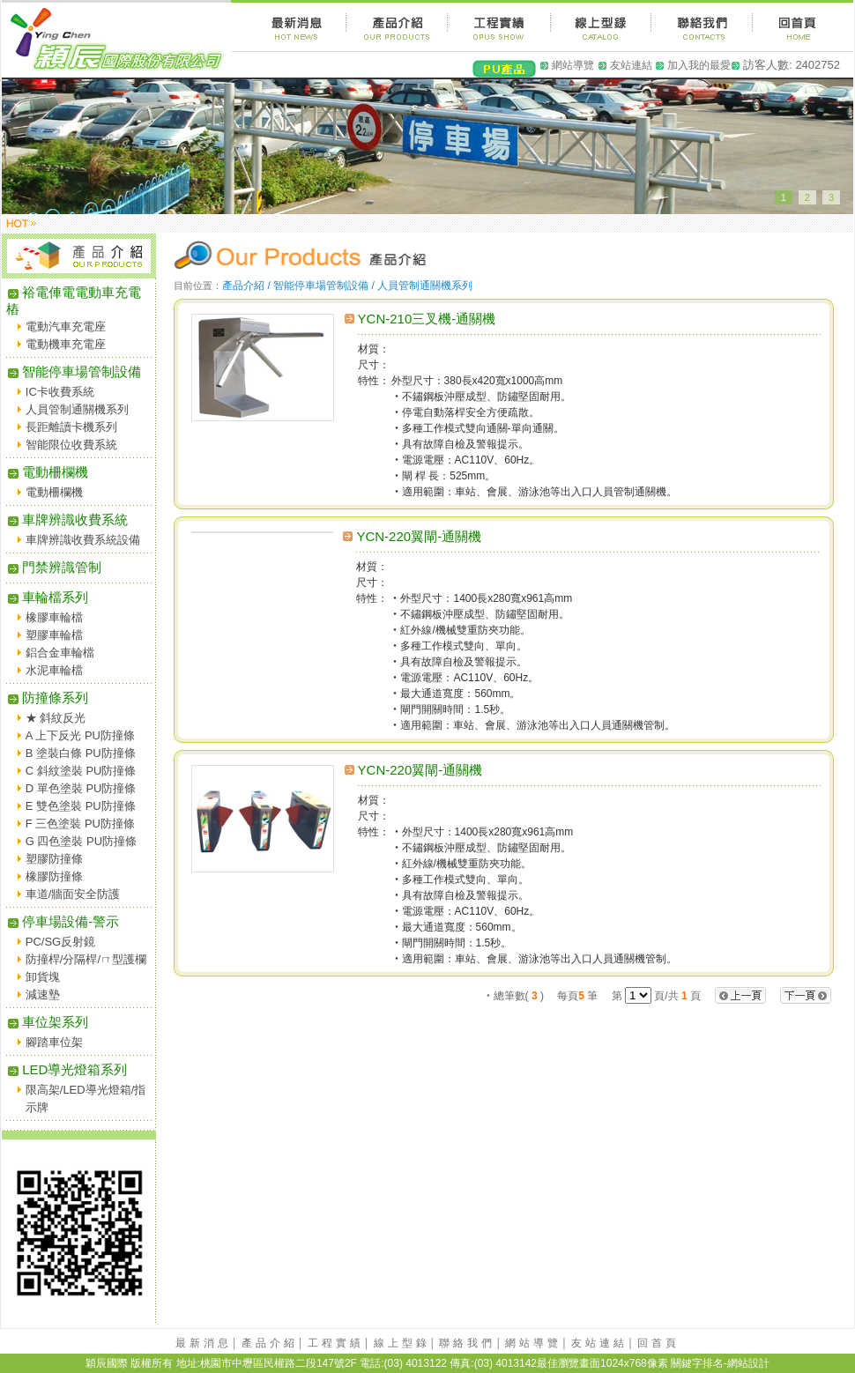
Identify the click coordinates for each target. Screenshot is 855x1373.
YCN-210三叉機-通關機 (427, 318)
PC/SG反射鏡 (60, 941)
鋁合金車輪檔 (60, 652)
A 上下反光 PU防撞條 (80, 735)
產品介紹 (270, 1343)
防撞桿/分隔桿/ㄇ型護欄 (86, 959)
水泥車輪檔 (54, 670)
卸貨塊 (43, 976)
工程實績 (336, 1343)
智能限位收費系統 (71, 444)
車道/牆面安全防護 (73, 894)
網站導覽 (573, 65)
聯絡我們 (467, 1343)
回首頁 (658, 1343)
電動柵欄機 (47, 471)
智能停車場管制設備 (73, 371)
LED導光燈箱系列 (66, 1069)
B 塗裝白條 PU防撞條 (81, 753)
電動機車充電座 (66, 344)
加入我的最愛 (699, 65)
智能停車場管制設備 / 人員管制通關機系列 (372, 285)
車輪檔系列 (47, 597)
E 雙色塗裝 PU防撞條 (81, 806)
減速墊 (43, 994)
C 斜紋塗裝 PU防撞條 (81, 770)
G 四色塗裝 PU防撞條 (81, 841)
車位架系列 (47, 1021)
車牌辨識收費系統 (67, 519)
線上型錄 (402, 1343)
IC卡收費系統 (60, 391)
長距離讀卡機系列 (71, 427)
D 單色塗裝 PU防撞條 (81, 788)
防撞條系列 (47, 697)
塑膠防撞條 (54, 858)
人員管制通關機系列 (77, 409)
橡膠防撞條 (54, 876)
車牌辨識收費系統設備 (83, 539)
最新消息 (203, 1343)
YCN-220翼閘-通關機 (418, 536)
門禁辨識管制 (53, 567)
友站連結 (631, 65)
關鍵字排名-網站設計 (720, 1363)
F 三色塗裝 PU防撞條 (80, 823)
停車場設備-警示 (62, 921)
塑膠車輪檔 (54, 635)
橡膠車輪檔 (54, 617)
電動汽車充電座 (66, 326)
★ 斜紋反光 (56, 717)
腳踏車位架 (54, 1042)
